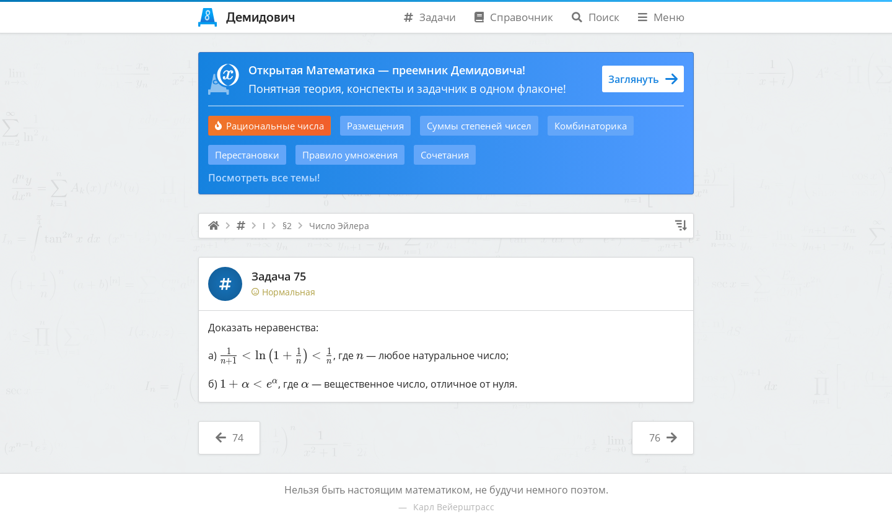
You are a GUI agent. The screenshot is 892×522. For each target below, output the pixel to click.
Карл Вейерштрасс (453, 507)
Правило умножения (350, 155)
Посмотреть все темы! (264, 178)
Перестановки (247, 155)
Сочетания (445, 155)
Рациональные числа (269, 126)
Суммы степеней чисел (479, 126)
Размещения (375, 126)
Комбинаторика (590, 126)
